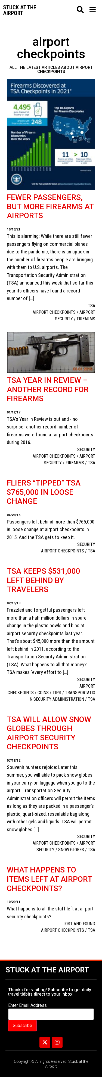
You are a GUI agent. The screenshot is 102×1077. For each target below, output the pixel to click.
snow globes (71, 849)
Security (86, 449)
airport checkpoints (54, 312)
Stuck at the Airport (47, 970)
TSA (91, 305)
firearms (86, 318)
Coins (43, 692)
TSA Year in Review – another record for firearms (48, 389)
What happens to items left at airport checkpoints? (49, 879)
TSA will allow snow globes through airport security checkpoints (49, 733)
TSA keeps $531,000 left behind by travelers (43, 580)
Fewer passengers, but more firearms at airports (50, 206)
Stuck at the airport (19, 10)
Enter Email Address (27, 1005)
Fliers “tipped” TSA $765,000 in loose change (44, 492)
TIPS (56, 692)
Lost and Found (79, 923)
